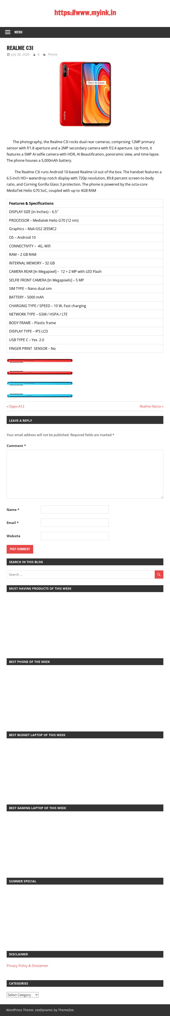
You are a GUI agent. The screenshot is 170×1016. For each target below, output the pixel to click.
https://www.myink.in (85, 13)
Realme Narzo (150, 406)
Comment (16, 445)
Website (13, 536)
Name (13, 509)
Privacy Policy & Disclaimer (27, 965)
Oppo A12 (16, 406)
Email (13, 522)
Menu (18, 32)
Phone (52, 54)
